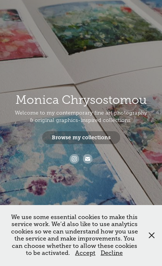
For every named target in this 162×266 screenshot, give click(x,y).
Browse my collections (81, 137)
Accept (85, 253)
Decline (112, 253)
